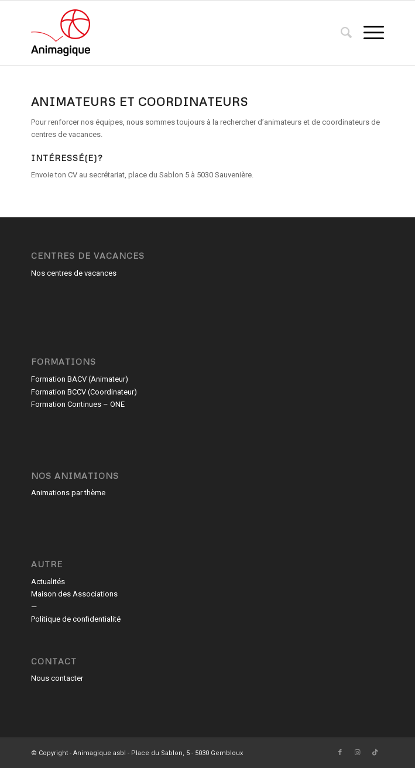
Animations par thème (68, 492)
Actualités (48, 581)
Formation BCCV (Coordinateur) (84, 392)
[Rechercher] (340, 32)
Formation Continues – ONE (78, 404)
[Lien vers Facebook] (340, 753)
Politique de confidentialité (76, 619)
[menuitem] (340, 32)
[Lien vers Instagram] (357, 753)
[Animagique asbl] (172, 32)
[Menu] (368, 32)
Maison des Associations (74, 593)
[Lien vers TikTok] (375, 753)
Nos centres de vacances (73, 273)
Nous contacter (57, 678)
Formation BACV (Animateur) (79, 379)
